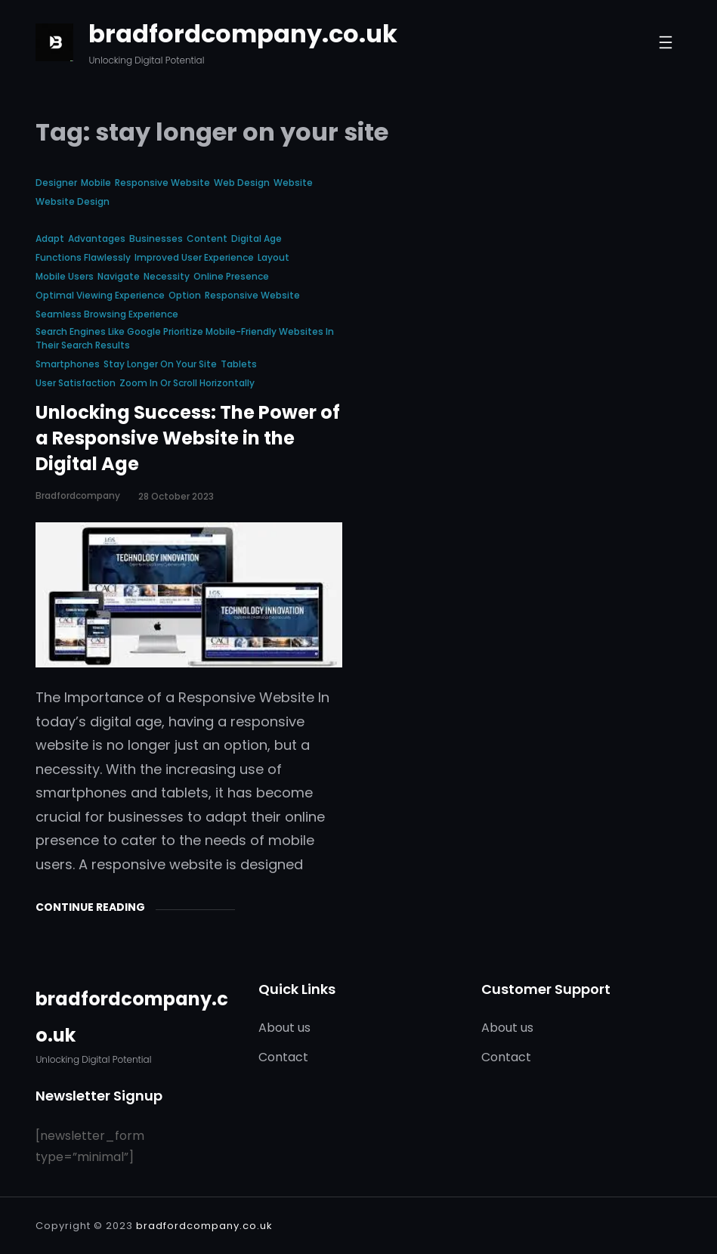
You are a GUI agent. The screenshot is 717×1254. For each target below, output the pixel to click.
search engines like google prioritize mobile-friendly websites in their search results (185, 338)
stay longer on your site (160, 364)
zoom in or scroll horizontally (187, 382)
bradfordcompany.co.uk (242, 34)
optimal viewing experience (100, 295)
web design (242, 182)
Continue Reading (90, 907)
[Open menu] (665, 42)
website (293, 182)
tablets (239, 364)
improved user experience (194, 257)
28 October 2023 (176, 496)
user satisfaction (76, 382)
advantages (96, 238)
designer (56, 182)
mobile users (65, 276)
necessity (167, 276)
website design (73, 201)
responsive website (162, 182)
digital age (256, 238)
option (184, 295)
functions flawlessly (83, 257)
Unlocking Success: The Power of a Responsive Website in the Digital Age (188, 438)
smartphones (68, 364)
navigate (118, 276)
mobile (96, 182)
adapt (50, 238)
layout (273, 257)
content (207, 238)
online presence (231, 276)
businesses (156, 238)
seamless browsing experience (107, 314)
